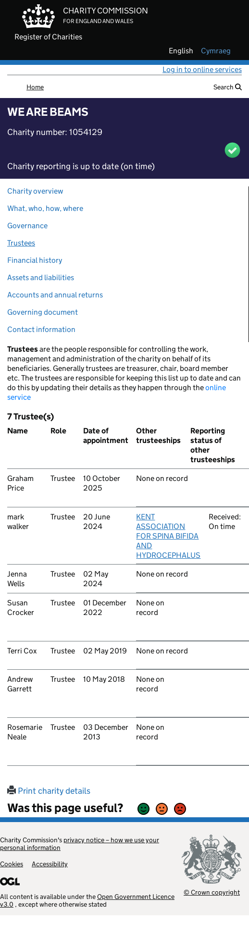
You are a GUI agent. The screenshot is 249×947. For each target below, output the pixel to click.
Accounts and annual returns (55, 294)
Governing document (42, 312)
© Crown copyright (212, 892)
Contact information (41, 329)
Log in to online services (202, 69)
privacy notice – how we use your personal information (79, 844)
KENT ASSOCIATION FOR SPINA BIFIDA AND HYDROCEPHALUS (168, 536)
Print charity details (48, 791)
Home (35, 87)
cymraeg (216, 51)
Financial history (34, 260)
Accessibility (50, 864)
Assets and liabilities (40, 277)
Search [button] (227, 87)
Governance (27, 225)
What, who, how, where (45, 208)
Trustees (21, 242)
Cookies (11, 864)
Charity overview (35, 191)
